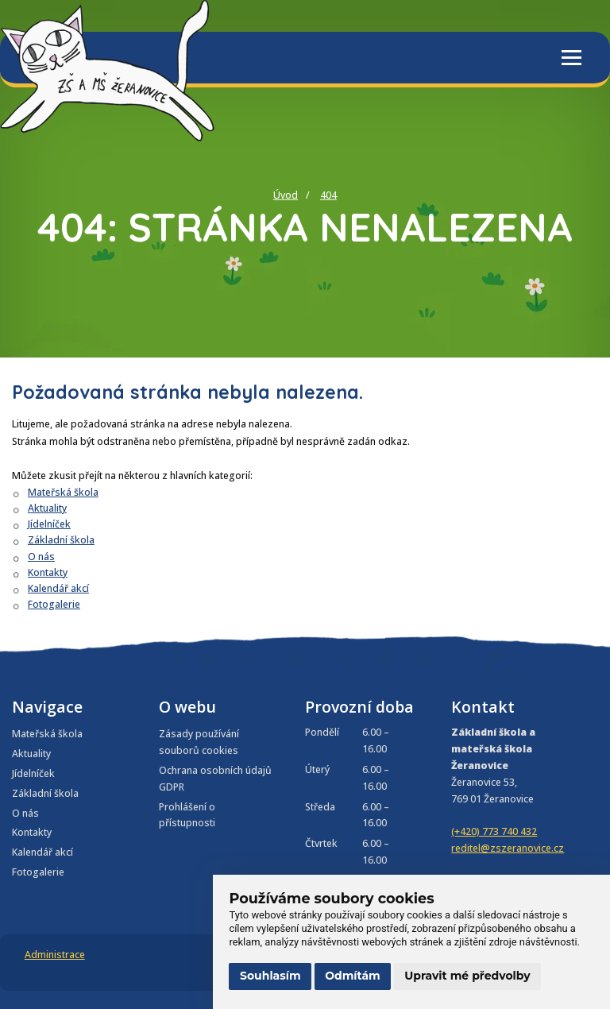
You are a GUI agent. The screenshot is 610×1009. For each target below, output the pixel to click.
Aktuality (47, 508)
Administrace (55, 954)
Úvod (285, 195)
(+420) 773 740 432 (494, 831)
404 (328, 195)
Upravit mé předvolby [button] (467, 975)
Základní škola (61, 540)
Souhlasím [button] (270, 975)
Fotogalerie (54, 604)
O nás (41, 556)
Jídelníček (49, 524)
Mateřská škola (63, 492)
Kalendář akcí (58, 588)
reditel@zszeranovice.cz (507, 848)
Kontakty (48, 572)
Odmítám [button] (352, 975)
